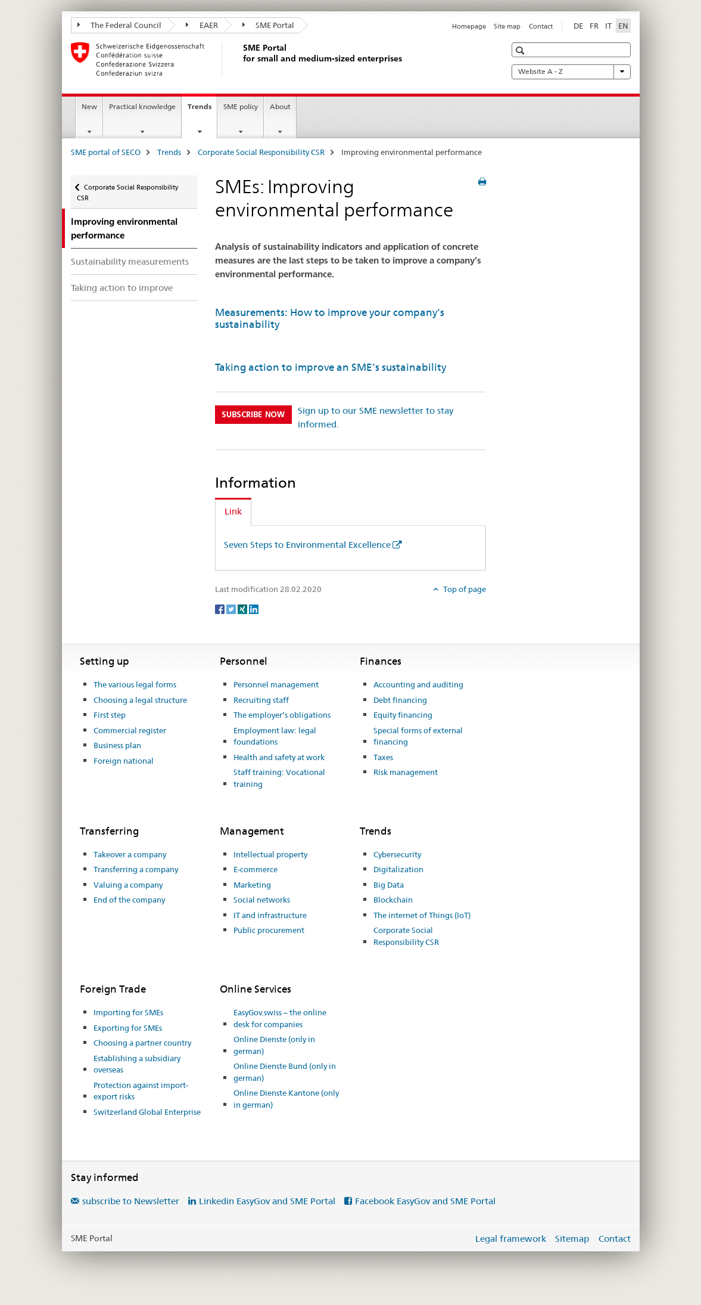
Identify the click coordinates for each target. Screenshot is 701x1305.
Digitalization (398, 869)
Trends (202, 110)
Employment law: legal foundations (274, 736)
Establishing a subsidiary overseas (137, 1064)
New (89, 106)
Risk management (405, 772)
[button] (521, 50)
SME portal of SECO (106, 152)
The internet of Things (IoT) (422, 915)
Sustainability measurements (130, 261)
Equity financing (402, 715)
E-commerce (255, 869)
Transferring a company (136, 869)
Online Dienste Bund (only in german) (284, 1072)
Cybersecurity (397, 854)
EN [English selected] (623, 25)
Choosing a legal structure (140, 700)
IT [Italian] (608, 25)
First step (110, 715)
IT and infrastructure (270, 915)
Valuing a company (128, 884)
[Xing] (243, 608)
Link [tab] (233, 511)
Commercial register (130, 730)
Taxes (383, 757)
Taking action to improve (122, 287)
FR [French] (594, 25)
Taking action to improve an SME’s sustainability (330, 367)
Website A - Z (571, 71)
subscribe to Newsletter (130, 1201)
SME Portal (268, 25)
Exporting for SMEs (128, 1028)
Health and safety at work (279, 757)
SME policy (240, 106)
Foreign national (124, 760)
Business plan (117, 745)
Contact (541, 26)
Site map (507, 26)
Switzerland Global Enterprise (147, 1112)
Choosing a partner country (142, 1042)
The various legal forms (135, 684)
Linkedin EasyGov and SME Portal (267, 1201)
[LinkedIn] (253, 608)
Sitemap (572, 1238)
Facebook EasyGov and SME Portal (425, 1201)
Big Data (388, 884)
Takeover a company (130, 854)
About (280, 106)
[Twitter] (232, 608)
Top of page (463, 589)
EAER (202, 25)
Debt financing (400, 700)
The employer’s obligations (282, 715)
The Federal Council (119, 25)
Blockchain (393, 899)
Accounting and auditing (418, 684)
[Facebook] (220, 608)
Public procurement (268, 930)
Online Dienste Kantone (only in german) (286, 1098)
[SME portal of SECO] (240, 59)
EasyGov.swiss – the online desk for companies (279, 1018)
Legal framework (510, 1238)
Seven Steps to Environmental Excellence (307, 544)
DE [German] (578, 25)
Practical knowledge (142, 106)
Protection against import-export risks (141, 1091)
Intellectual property (270, 854)
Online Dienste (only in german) (274, 1045)
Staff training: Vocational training (279, 778)
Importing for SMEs (128, 1012)
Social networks (261, 899)
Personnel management (276, 684)
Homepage (469, 26)
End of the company (129, 899)
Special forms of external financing (418, 736)
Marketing (252, 884)
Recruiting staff (261, 700)
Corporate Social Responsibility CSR (261, 152)
